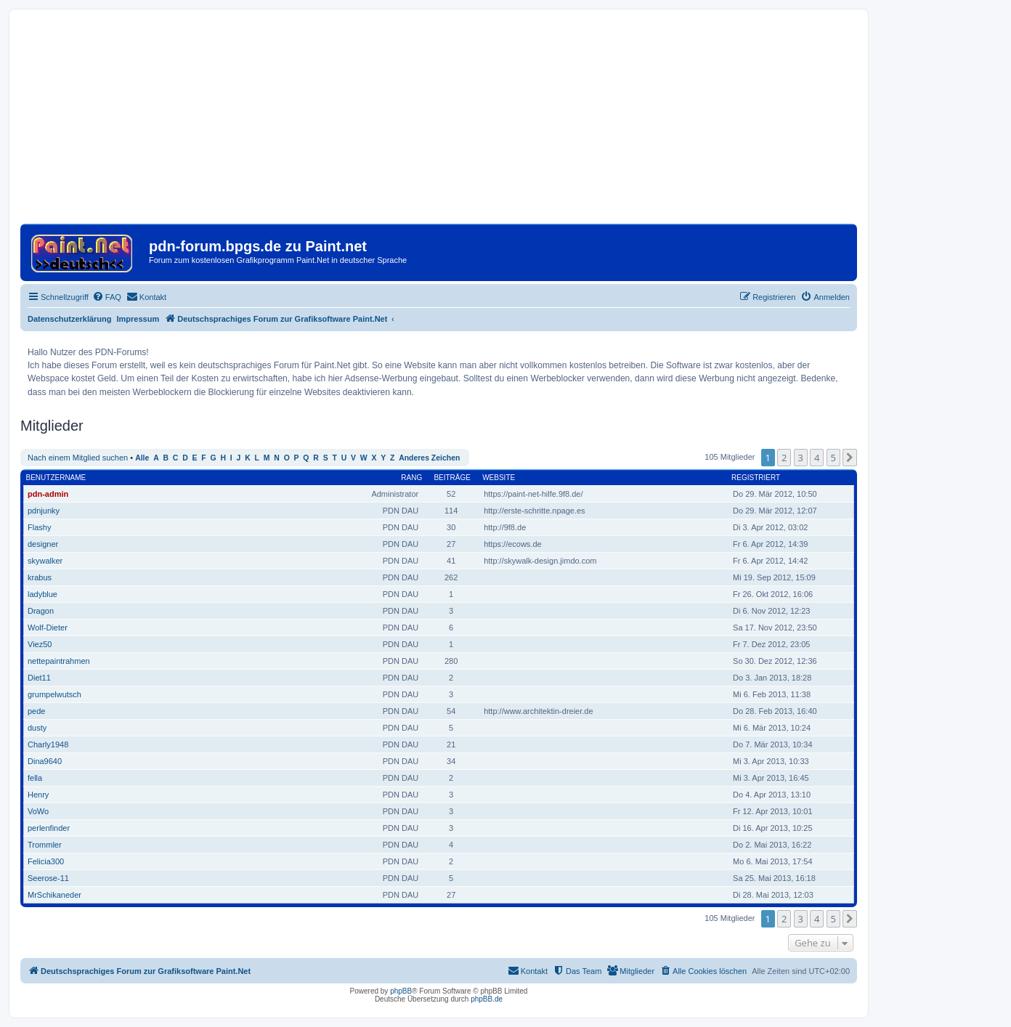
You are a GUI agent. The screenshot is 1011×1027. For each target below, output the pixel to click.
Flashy (39, 527)
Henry (38, 794)
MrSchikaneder (54, 894)
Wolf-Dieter (48, 627)
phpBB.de (487, 999)
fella (35, 778)
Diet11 (39, 677)
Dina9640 (45, 761)
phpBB (401, 991)
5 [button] (833, 457)
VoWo (38, 811)
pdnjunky (44, 510)
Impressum (138, 318)
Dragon (41, 610)
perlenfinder (49, 828)
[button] (850, 457)
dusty (37, 727)
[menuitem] (106, 297)
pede (36, 711)
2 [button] (784, 457)
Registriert (755, 478)
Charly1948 (48, 744)
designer (43, 544)
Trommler (45, 844)
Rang (411, 478)
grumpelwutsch (54, 694)
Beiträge (452, 478)
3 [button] (800, 457)
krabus (40, 577)
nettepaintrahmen (59, 661)
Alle (142, 458)
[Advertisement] (438, 122)
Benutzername (56, 478)
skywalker (45, 560)
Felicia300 (46, 861)
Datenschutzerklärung (70, 318)
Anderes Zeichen (429, 458)
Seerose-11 (48, 878)
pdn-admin (48, 494)
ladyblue (42, 594)
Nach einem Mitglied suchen (78, 457)
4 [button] (816, 457)
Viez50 (40, 644)
